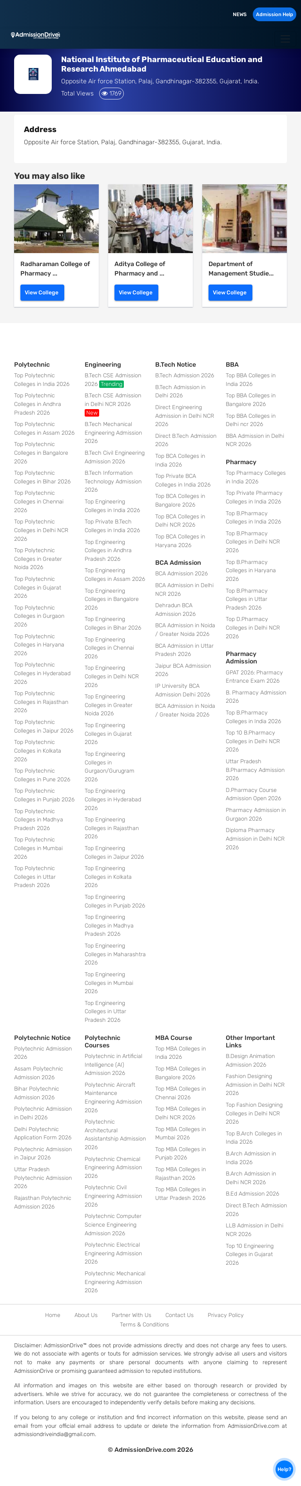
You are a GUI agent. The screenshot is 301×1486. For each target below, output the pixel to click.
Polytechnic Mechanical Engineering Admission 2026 (115, 1282)
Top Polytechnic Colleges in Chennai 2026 (38, 501)
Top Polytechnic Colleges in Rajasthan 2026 (41, 702)
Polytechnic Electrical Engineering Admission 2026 (113, 1253)
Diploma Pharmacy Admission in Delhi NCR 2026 (255, 838)
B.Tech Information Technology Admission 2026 (113, 481)
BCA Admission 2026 (181, 573)
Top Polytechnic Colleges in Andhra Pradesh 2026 (37, 404)
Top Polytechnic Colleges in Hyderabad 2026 (42, 673)
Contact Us (179, 1315)
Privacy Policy (226, 1315)
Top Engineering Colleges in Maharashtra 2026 (115, 954)
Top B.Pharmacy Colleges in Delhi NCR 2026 (253, 542)
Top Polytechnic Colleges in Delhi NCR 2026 (41, 530)
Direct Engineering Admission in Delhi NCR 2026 (184, 416)
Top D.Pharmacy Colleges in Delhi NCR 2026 (253, 627)
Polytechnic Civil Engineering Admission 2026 (113, 1196)
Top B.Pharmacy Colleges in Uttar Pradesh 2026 (247, 599)
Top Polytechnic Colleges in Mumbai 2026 (38, 848)
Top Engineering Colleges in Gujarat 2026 (108, 734)
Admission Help (274, 14)
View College (41, 292)
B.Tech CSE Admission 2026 (113, 380)
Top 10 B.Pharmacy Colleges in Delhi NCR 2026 (253, 741)
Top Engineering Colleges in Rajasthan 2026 (112, 828)
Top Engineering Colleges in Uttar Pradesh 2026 (105, 1011)
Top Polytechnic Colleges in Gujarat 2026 (37, 587)
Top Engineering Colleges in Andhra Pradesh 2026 (108, 550)
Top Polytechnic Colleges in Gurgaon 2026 (39, 616)
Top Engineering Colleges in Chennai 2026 (109, 648)
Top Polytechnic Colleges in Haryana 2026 (39, 645)
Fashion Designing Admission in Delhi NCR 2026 (255, 1085)
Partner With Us (131, 1315)
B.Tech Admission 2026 (184, 375)
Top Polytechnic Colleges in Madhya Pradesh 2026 (38, 820)
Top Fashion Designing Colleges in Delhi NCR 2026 (254, 1113)
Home (52, 1315)
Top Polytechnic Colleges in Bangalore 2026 (41, 453)
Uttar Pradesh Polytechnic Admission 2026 (43, 1178)
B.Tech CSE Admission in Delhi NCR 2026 (113, 404)
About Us (86, 1315)
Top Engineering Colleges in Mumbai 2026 (109, 983)
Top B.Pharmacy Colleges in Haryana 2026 (251, 570)
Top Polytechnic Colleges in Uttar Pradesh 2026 (35, 877)
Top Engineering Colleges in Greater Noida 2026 (108, 705)
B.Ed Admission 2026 (252, 1193)
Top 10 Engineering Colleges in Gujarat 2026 (250, 1254)
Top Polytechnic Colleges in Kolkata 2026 (37, 750)
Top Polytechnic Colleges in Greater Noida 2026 (38, 559)
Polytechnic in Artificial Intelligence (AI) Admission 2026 (113, 1064)
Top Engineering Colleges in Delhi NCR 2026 (112, 676)
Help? (284, 1469)
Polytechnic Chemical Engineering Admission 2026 (113, 1167)
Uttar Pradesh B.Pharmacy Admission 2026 (255, 770)
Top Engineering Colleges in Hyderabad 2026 (113, 799)
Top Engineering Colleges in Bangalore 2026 (112, 599)
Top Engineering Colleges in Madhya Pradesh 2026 (109, 925)
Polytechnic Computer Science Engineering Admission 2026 (113, 1224)
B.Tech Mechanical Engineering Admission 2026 (113, 433)
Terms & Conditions (144, 1324)
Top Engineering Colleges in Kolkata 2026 (108, 877)
